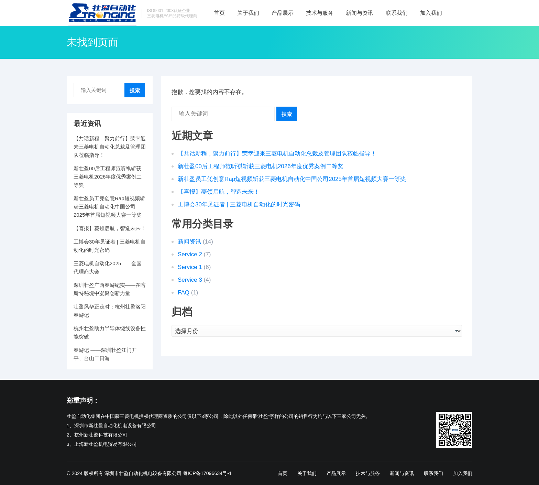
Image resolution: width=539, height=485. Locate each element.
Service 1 (190, 267)
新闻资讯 (189, 241)
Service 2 (190, 254)
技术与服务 (319, 13)
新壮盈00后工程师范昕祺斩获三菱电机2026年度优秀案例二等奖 (260, 166)
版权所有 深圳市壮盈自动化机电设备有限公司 (133, 473)
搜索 (287, 114)
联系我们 (397, 13)
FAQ (183, 292)
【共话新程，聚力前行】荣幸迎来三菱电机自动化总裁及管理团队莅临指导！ (277, 153)
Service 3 (190, 280)
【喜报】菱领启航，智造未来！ (219, 191)
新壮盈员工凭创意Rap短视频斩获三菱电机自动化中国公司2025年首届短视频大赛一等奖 (292, 179)
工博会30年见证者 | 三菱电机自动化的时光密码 (239, 204)
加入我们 (431, 13)
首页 (219, 13)
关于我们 (248, 13)
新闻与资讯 (359, 13)
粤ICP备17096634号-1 (207, 473)
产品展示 (283, 13)
